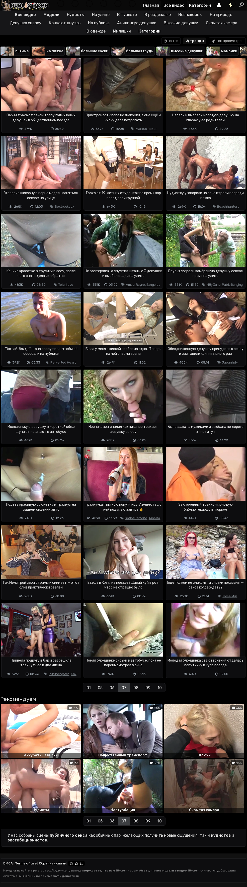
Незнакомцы (190, 14)
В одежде (96, 31)
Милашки (122, 31)
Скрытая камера (221, 23)
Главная (151, 5)
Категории (200, 5)
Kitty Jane (213, 284)
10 (159, 687)
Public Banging (232, 284)
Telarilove (65, 284)
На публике (99, 23)
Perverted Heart (63, 362)
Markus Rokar (146, 129)
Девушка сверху (25, 23)
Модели (51, 14)
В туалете (127, 14)
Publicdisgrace (59, 674)
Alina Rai (154, 518)
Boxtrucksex (64, 206)
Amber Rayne (135, 284)
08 (135, 687)
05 (100, 687)
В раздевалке (157, 14)
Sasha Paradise (136, 518)
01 (89, 687)
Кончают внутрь (65, 23)
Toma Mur (229, 596)
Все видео (174, 5)
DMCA (8, 863)
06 (112, 687)
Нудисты (76, 14)
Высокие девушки (181, 23)
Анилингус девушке (136, 23)
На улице (101, 14)
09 (147, 687)
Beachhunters (228, 206)
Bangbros (153, 284)
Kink (73, 674)
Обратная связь (52, 863)
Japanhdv (230, 362)
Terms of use (26, 863)
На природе (221, 14)
